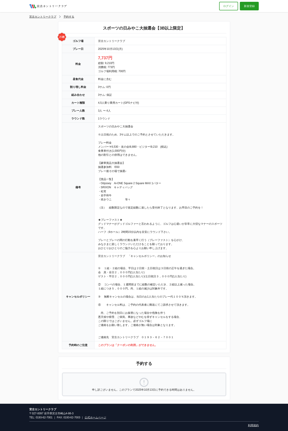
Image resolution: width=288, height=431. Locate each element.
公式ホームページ (95, 417)
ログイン (228, 6)
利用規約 (253, 425)
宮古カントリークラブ (42, 16)
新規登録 (249, 6)
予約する (68, 16)
